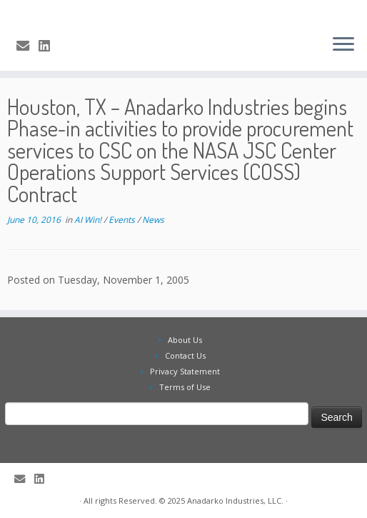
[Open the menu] (343, 45)
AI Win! (89, 220)
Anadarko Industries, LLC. (235, 500)
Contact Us (185, 355)
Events (123, 220)
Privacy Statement (185, 371)
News (153, 220)
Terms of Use (185, 387)
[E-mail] (27, 45)
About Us (185, 339)
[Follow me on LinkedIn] (49, 45)
